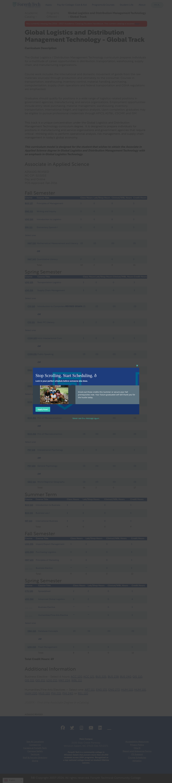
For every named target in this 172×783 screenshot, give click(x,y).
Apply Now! (43, 409)
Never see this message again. (86, 418)
